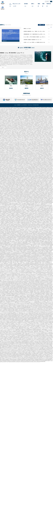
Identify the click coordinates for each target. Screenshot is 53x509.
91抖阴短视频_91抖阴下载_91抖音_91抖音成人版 (9, 330)
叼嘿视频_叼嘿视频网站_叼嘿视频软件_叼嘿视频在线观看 (27, 296)
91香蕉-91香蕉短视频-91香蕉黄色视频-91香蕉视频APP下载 (37, 281)
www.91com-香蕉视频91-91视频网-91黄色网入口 (19, 251)
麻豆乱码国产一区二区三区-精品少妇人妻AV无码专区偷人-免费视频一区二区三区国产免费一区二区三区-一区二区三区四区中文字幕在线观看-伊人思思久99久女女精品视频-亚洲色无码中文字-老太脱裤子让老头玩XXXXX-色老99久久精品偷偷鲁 (26, 312)
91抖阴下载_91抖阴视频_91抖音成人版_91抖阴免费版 (37, 227)
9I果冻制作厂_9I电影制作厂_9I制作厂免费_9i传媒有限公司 (11, 290)
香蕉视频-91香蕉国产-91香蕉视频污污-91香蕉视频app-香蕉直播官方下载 (42, 354)
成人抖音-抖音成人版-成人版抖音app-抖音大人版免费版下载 (32, 308)
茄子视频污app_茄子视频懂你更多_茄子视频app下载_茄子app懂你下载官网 (27, 316)
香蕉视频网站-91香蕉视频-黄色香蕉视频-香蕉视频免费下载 (35, 237)
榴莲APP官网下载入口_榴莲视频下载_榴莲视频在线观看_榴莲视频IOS (21, 116)
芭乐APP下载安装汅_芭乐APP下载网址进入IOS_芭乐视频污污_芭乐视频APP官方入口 (18, 164)
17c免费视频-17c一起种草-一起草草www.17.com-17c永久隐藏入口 (19, 323)
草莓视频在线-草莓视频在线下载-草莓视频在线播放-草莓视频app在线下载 (16, 220)
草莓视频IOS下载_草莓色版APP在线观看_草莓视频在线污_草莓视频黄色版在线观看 (27, 110)
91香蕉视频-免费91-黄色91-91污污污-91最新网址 (6, 251)
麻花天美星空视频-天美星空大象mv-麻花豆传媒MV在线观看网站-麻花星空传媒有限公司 (25, 350)
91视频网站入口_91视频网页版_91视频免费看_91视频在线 (9, 222)
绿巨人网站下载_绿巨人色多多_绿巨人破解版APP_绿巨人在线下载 (41, 174)
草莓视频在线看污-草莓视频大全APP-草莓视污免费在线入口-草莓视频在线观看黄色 (31, 274)
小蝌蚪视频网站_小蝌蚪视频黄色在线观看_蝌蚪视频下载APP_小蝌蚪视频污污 (41, 116)
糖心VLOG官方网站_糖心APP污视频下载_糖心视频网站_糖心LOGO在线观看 (24, 150)
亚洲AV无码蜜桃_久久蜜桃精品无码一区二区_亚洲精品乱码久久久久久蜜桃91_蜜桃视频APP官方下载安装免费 (27, 178)
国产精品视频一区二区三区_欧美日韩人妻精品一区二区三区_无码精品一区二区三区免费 (26, 140)
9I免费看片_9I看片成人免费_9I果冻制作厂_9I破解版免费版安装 (16, 298)
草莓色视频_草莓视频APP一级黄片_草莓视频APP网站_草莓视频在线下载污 (41, 155)
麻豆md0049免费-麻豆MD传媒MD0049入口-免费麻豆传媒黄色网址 (39, 258)
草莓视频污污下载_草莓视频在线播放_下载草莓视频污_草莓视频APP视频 (11, 198)
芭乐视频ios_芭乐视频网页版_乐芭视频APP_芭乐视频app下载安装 (43, 338)
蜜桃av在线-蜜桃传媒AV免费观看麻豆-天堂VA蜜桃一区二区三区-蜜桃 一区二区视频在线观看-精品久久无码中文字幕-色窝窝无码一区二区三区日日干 (26, 325)
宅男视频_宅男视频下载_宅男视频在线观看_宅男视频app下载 (41, 141)
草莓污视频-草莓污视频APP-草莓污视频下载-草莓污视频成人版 (17, 245)
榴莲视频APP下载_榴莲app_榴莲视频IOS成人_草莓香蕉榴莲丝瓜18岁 (34, 213)
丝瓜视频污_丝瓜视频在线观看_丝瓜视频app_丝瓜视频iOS (8, 338)
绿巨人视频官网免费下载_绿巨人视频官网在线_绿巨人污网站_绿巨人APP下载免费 (28, 127)
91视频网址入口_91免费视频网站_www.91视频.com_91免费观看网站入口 (15, 213)
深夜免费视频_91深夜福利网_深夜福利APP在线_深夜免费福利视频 (22, 154)
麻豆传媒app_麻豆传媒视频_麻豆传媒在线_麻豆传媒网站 (38, 342)
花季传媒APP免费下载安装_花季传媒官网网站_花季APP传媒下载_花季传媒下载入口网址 (39, 125)
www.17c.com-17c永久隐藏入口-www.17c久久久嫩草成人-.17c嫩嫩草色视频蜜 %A (25, 344)
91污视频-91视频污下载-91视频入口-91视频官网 (19, 250)
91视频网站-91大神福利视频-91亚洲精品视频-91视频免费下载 (8, 229)
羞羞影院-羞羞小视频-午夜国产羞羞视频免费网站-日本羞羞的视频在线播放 (27, 355)
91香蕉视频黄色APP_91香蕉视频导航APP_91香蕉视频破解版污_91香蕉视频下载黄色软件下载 (23, 179)
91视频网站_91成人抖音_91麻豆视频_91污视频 (44, 327)
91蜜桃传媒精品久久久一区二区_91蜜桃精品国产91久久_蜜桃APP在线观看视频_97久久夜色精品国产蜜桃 (24, 157)
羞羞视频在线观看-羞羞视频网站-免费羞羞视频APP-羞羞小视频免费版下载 (36, 201)
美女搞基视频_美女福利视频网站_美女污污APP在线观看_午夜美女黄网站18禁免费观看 (20, 167)
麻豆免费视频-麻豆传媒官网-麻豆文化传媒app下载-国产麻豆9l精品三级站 (19, 283)
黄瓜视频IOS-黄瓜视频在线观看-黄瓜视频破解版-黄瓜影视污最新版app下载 (15, 326)
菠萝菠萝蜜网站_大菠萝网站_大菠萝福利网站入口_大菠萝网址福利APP (36, 123)
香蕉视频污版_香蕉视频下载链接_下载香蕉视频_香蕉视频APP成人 (29, 156)
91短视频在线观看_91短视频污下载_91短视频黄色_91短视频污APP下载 (14, 187)
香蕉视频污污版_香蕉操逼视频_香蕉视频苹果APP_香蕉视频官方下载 (36, 115)
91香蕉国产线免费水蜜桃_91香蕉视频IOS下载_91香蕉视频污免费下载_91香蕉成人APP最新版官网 (14, 115)
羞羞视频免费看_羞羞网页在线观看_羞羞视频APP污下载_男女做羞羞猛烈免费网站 (29, 175)
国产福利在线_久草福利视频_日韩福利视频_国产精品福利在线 (30, 134)
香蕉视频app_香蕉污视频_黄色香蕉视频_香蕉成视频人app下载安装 (43, 317)
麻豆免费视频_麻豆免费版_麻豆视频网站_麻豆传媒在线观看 (22, 235)
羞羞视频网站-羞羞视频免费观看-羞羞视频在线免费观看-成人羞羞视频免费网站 (32, 236)
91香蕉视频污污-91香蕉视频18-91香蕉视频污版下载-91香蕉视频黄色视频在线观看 (12, 286)
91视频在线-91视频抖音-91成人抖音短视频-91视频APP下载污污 (31, 203)
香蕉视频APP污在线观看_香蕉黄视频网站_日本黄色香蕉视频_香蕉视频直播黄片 (42, 154)
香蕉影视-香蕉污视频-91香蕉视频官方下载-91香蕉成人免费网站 (17, 309)
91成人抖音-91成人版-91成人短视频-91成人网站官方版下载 (45, 350)
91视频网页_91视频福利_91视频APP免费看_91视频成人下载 (43, 193)
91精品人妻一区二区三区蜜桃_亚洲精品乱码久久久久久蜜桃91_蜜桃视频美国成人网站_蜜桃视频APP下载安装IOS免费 (23, 171)
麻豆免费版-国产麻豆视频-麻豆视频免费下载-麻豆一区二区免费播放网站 (36, 239)
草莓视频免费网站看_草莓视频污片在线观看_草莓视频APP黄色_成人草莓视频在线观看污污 (12, 152)
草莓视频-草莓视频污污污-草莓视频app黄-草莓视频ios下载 (33, 241)
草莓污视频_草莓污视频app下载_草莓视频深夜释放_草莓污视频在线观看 (31, 135)
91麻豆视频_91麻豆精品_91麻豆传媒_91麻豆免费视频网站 (41, 300)
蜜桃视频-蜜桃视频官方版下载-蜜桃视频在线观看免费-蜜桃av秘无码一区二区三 (27, 249)
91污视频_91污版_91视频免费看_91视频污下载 (35, 202)
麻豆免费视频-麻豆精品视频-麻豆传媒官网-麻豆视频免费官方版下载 (20, 258)
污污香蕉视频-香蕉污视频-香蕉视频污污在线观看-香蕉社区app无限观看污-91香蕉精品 (31, 303)
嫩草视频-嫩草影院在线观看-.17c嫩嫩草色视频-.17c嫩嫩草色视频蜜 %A (35, 331)
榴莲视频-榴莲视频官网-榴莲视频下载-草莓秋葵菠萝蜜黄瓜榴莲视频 (18, 343)
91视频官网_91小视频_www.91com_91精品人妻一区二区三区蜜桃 (39, 218)
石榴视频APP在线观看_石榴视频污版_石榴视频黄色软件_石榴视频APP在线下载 (23, 117)
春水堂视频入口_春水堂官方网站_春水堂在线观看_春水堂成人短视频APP (43, 180)
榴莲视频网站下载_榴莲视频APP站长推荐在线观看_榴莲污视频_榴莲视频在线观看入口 (26, 184)
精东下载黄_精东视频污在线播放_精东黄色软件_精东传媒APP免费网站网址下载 (25, 122)
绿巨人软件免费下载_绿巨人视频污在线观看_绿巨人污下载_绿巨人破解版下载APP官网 (27, 146)
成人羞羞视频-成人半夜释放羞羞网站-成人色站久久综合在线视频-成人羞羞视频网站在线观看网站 (19, 207)
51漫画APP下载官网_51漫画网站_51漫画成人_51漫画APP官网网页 (22, 174)
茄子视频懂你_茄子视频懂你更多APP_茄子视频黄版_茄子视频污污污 (19, 176)
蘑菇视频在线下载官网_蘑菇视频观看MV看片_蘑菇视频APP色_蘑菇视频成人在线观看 (23, 182)
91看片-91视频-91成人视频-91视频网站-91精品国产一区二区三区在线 (25, 330)
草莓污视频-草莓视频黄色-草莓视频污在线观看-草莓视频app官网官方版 (10, 244)
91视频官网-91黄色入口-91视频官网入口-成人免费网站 (30, 327)
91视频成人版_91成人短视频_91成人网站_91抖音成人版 (9, 218)
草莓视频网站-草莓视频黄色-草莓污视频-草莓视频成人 (14, 341)
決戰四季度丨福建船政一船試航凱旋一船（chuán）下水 (32, 39)
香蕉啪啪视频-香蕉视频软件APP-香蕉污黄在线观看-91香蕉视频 (39, 259)
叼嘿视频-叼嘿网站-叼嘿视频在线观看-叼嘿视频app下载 (36, 240)
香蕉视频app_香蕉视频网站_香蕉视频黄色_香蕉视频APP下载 (17, 331)
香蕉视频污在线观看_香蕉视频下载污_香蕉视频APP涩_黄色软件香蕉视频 (39, 176)
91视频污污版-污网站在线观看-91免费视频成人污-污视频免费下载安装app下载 (25, 282)
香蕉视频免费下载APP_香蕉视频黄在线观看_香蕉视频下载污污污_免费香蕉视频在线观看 (33, 144)
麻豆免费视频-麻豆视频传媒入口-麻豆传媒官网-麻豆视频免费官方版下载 (29, 247)
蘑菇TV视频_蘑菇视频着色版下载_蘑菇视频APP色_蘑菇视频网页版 (32, 163)
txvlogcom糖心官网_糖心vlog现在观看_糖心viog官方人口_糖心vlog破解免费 (33, 107)
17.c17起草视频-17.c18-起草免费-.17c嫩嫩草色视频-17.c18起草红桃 (17, 263)
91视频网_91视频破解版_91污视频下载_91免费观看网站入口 (13, 228)
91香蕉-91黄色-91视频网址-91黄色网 (46, 251)
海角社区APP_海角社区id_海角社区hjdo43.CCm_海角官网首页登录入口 (14, 349)
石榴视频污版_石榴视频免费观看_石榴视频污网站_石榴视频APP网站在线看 (22, 180)
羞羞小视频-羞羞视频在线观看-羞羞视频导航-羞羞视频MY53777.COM (24, 243)
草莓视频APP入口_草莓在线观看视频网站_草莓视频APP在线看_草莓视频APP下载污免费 (33, 126)
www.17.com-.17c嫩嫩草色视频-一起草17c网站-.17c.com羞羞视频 (19, 240)
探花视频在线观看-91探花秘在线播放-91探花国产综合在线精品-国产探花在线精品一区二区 (18, 232)
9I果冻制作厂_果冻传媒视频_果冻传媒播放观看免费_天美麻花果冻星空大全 (29, 290)
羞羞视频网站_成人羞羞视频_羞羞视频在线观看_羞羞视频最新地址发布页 (18, 212)
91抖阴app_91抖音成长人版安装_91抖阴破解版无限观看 (40, 129)
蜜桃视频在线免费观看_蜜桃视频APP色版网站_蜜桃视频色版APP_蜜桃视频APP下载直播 (12, 160)
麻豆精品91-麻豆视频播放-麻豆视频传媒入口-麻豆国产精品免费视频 (19, 264)
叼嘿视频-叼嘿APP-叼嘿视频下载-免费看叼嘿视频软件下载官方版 (32, 231)
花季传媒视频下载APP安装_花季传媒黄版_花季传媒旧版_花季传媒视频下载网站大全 (24, 161)
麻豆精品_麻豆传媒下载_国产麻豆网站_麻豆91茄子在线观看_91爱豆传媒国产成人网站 (19, 334)
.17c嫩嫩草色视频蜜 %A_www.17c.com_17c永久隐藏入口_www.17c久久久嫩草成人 (42, 228)
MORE (3, 67)
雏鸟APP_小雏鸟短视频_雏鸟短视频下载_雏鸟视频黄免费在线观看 (30, 183)
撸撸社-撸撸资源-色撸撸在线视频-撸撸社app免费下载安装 (13, 209)
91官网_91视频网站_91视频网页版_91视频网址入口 (34, 221)
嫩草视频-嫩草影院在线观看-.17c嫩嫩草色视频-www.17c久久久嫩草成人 (25, 320)
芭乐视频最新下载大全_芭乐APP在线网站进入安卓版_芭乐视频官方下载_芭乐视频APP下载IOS (16, 197)
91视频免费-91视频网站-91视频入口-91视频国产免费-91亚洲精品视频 (40, 232)
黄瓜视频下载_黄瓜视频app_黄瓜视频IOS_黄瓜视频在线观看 (25, 317)
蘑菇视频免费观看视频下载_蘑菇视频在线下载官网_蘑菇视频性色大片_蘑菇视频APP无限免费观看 (13, 125)
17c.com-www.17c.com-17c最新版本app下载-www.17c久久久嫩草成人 (20, 202)
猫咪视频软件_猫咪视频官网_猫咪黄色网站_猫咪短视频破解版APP (39, 164)
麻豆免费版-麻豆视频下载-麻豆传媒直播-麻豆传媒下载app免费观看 (21, 259)
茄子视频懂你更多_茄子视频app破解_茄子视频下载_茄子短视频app (38, 345)
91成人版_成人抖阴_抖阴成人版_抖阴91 (30, 336)
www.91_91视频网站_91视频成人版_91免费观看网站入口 (13, 214)
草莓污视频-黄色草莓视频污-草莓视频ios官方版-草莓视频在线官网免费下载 (13, 107)
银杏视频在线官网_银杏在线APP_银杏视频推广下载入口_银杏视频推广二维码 (35, 187)
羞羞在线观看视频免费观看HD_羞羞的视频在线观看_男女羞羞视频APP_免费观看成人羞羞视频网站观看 (21, 148)
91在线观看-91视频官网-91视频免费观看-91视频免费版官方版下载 (13, 210)
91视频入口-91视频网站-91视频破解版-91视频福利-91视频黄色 (30, 210)
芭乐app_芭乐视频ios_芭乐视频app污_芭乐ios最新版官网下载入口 (25, 338)
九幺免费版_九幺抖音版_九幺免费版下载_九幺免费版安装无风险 (13, 216)
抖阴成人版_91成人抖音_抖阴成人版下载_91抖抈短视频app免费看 (17, 332)
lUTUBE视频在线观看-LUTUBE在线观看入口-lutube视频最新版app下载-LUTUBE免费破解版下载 (30, 321)
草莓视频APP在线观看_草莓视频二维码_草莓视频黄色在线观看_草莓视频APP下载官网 (14, 123)
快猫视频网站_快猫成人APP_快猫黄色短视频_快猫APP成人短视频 (41, 167)
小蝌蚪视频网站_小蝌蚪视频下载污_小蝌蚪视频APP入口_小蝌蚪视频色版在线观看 (26, 119)
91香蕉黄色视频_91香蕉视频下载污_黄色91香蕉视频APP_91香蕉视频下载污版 (23, 169)
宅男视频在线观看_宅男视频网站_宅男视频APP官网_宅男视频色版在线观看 (32, 145)
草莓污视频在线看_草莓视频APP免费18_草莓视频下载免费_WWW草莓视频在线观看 (41, 159)
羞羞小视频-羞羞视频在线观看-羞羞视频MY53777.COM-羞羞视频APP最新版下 (37, 248)
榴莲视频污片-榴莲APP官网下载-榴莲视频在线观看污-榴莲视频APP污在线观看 (29, 233)
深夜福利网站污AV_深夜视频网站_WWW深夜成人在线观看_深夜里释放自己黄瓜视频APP (24, 188)
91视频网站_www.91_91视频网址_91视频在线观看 (23, 218)
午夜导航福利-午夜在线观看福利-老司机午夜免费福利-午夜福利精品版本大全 (30, 360)
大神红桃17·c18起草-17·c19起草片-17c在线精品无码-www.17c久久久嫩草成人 (30, 208)
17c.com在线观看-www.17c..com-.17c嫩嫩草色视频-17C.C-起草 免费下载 (14, 302)
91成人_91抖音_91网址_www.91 (26, 228)
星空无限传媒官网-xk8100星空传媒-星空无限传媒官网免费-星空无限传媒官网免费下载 (24, 347)
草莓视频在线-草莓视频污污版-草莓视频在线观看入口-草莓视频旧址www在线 (35, 353)
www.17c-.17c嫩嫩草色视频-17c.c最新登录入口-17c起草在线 (25, 229)
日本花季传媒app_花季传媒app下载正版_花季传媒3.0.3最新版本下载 (21, 136)
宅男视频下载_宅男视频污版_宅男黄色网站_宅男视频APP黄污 (16, 121)
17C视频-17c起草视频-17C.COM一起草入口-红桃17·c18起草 (32, 230)
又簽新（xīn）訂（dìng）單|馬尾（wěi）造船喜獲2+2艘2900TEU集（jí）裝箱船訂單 (37, 42)
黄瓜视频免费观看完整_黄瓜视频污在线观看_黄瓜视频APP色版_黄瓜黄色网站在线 (34, 118)
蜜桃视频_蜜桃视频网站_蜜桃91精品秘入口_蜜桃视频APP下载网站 (21, 315)
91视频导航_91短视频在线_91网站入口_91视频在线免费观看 (24, 300)
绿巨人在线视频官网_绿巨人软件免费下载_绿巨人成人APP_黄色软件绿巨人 (32, 149)
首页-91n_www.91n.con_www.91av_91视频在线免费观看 (12, 296)
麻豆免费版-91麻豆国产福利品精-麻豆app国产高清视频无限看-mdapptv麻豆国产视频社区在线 (22, 289)
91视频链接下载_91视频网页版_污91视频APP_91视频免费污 (44, 182)
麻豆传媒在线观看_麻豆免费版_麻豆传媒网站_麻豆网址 (9, 297)
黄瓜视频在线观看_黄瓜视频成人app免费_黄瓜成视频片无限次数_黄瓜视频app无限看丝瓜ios (37, 292)
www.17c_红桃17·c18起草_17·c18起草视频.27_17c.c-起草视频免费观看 (12, 335)
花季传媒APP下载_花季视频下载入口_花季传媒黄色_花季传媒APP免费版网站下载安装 (37, 152)
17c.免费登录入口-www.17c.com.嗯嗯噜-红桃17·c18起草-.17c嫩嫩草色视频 (13, 327)
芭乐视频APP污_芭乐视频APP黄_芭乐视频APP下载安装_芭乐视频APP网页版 (15, 201)
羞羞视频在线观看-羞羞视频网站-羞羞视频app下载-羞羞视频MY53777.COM (32, 246)
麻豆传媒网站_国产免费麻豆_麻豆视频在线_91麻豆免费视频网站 (31, 216)
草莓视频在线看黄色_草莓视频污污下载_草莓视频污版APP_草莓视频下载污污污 (41, 172)
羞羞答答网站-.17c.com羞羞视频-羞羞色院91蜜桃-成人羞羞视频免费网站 (12, 236)
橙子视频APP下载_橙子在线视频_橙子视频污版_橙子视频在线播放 (34, 121)
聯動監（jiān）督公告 (27, 28)
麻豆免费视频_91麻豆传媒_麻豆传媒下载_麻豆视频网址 (21, 301)
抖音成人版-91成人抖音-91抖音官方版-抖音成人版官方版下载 (8, 351)
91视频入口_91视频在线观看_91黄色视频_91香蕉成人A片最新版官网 (15, 336)
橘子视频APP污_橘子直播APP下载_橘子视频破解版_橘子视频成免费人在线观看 (19, 159)
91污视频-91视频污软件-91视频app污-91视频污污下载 (15, 203)
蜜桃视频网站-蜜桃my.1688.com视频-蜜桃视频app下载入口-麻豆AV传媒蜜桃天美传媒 (22, 313)
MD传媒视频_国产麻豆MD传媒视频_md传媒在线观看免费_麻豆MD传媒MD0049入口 (28, 297)
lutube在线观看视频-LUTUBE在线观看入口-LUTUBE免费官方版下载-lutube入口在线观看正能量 (13, 252)
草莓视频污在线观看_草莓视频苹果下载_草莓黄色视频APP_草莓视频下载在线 (35, 160)
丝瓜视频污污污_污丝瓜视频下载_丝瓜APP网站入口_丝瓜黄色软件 (13, 111)
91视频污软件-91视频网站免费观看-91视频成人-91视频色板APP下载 (42, 294)
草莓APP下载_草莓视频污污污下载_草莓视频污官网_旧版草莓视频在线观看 (11, 149)
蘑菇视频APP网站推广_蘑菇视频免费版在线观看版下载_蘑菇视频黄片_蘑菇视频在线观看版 (33, 168)
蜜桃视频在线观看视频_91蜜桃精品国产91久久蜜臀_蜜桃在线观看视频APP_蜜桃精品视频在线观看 (16, 172)
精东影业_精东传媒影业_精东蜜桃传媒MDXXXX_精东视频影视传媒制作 (41, 225)
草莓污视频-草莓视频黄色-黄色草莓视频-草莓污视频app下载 (15, 231)
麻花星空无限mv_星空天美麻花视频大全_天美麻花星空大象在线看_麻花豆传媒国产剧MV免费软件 (17, 225)
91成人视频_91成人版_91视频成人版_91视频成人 (34, 212)
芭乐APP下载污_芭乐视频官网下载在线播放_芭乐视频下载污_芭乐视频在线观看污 (12, 163)
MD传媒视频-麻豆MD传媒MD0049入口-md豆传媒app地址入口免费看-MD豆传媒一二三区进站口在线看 (30, 322)
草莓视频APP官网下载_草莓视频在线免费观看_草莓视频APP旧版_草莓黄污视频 (17, 195)
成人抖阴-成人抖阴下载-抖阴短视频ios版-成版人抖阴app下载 (14, 246)
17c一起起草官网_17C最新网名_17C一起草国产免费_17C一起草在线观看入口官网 (16, 269)
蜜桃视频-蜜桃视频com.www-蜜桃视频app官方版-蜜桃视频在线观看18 (28, 211)
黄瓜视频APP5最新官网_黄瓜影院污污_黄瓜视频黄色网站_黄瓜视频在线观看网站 (22, 112)
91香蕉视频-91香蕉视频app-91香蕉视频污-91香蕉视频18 (44, 250)
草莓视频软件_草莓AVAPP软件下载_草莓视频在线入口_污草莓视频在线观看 (22, 129)
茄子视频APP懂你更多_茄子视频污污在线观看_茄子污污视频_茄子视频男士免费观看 (27, 165)
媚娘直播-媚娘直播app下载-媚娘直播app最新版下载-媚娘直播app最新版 (18, 281)
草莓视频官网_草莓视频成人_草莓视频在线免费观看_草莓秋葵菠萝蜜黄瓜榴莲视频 (24, 224)
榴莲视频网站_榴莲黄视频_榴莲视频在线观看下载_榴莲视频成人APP (32, 153)
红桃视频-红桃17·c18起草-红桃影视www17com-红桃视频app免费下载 (15, 230)
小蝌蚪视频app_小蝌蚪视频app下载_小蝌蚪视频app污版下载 (21, 137)
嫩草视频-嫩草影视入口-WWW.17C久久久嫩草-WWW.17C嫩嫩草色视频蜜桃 (30, 293)
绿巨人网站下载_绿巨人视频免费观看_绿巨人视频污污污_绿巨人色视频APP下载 (12, 118)
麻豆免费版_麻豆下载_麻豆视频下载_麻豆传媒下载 (42, 336)
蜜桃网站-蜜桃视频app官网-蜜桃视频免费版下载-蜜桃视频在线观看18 (22, 354)
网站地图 (1, 107)
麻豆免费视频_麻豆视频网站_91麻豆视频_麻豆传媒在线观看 (26, 226)
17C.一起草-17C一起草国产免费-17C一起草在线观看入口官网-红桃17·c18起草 (40, 265)
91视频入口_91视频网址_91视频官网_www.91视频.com (19, 217)
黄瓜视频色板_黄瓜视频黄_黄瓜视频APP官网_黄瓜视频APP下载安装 (25, 193)
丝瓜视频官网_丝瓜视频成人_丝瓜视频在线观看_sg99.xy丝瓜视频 (39, 315)
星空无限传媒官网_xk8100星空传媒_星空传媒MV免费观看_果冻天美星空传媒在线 (21, 294)
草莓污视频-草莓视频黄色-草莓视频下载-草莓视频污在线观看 (21, 265)
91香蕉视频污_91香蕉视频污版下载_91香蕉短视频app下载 (19, 133)
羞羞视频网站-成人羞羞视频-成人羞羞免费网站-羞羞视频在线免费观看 (17, 248)
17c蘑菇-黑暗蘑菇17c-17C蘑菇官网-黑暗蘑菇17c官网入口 (12, 208)
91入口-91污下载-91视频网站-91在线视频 (31, 250)
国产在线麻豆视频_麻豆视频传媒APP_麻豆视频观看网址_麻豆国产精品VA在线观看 (27, 108)
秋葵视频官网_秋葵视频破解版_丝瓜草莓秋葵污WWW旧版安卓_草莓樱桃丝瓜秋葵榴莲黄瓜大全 (30, 222)
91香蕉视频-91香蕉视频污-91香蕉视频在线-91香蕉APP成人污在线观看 (20, 275)
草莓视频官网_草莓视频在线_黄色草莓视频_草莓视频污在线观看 (36, 343)
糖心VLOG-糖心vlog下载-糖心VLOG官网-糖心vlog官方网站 (9, 321)
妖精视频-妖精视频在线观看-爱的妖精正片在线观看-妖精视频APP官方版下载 (36, 309)
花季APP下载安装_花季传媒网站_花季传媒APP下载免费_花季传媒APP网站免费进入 (25, 186)
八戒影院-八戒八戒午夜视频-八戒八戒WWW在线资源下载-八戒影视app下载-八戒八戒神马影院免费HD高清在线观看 (26, 284)
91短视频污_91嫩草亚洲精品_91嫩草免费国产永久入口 (11, 131)
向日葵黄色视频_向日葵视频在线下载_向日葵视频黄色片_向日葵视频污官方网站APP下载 (19, 155)
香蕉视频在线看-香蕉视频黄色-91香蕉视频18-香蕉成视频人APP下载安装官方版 (15, 239)
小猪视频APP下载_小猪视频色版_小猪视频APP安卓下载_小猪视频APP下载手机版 (42, 173)
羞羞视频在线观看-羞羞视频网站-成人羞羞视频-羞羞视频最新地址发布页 (32, 335)
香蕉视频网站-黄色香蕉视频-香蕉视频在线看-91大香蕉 (34, 251)
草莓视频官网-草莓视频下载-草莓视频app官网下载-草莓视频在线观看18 (14, 353)
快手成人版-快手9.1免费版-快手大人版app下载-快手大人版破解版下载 (26, 351)
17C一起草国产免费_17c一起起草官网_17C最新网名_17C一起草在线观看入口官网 (30, 262)
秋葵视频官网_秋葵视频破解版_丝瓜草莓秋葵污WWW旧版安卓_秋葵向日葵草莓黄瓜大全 (12, 292)
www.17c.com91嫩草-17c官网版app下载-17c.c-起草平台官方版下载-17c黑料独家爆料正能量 (28, 205)
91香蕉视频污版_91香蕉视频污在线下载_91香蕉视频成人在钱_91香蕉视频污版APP (33, 111)
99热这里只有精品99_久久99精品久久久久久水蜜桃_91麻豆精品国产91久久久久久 (21, 138)
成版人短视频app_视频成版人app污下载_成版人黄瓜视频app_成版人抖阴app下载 (37, 220)
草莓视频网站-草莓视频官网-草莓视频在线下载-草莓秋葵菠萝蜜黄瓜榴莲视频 (16, 237)
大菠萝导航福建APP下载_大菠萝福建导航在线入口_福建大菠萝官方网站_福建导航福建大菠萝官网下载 (35, 214)
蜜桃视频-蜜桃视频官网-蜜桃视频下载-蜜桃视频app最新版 (10, 211)
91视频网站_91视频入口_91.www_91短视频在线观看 (32, 302)
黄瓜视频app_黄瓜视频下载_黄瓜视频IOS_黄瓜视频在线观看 (9, 317)
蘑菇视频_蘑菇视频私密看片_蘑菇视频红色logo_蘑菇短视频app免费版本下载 (32, 341)
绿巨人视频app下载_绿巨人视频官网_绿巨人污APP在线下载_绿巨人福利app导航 (32, 346)
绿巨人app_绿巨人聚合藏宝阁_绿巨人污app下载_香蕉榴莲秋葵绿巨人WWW (20, 340)
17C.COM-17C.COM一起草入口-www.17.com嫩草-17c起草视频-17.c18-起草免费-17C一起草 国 (36, 273)
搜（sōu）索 (51, 1)
